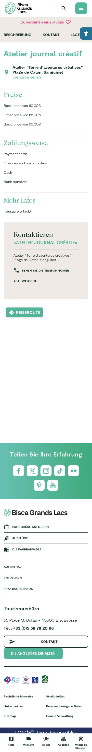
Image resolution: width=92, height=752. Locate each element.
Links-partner (13, 706)
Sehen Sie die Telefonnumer (45, 270)
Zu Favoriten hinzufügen (46, 22)
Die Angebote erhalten (33, 653)
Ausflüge (20, 538)
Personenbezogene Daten (64, 706)
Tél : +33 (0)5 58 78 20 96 (29, 628)
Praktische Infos (18, 589)
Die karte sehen (27, 77)
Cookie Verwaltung (59, 716)
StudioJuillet (55, 696)
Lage (75, 35)
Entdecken (13, 578)
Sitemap (10, 716)
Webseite (29, 281)
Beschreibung (18, 35)
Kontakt (51, 35)
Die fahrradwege (26, 549)
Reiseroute (28, 312)
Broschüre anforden (30, 527)
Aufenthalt (13, 567)
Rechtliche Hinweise (18, 696)
